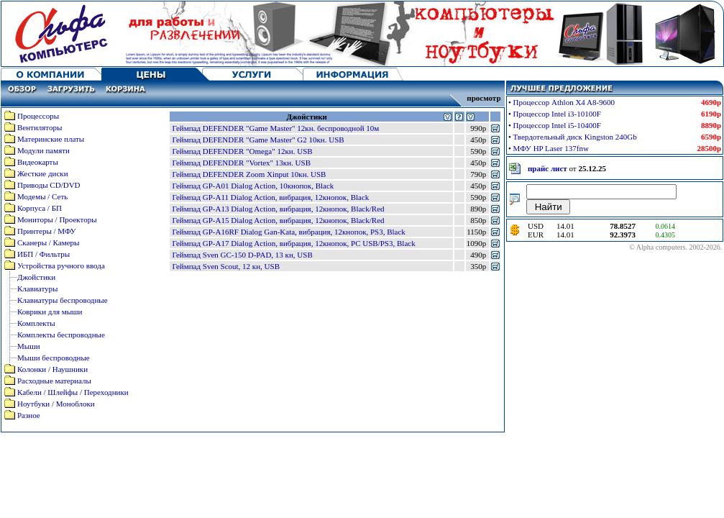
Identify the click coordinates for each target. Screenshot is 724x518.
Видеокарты (37, 162)
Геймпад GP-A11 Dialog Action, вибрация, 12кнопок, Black (270, 197)
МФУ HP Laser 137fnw (551, 148)
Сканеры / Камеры (48, 242)
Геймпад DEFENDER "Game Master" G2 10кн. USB (258, 139)
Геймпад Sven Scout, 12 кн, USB (226, 266)
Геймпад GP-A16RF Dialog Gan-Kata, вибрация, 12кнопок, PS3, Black (288, 231)
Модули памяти (43, 150)
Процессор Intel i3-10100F (557, 113)
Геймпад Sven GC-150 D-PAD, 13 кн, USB (242, 254)
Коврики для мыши (49, 311)
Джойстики (36, 277)
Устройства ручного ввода (61, 265)
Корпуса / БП (39, 208)
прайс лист (547, 168)
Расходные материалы (54, 380)
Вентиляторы (39, 127)
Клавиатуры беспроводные (62, 300)
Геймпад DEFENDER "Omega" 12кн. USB (242, 151)
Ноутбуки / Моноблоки (56, 403)
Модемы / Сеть (42, 196)
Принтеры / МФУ (46, 231)
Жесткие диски (42, 173)
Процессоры (38, 116)
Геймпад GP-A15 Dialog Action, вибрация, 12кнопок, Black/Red (278, 220)
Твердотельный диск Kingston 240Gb (575, 136)
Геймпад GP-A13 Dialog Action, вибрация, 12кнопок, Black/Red (278, 208)
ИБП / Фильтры (43, 254)
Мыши (28, 346)
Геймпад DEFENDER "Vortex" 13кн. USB (241, 162)
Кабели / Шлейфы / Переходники (73, 392)
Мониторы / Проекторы (57, 219)
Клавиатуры (37, 288)
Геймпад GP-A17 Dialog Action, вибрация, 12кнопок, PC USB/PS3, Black (293, 243)
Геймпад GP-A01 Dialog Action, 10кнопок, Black (253, 185)
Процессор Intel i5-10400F (557, 125)
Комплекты (36, 323)
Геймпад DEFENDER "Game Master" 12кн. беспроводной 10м (275, 128)
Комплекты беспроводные (61, 334)
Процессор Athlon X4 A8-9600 (564, 102)
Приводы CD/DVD (49, 185)
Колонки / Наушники (52, 369)
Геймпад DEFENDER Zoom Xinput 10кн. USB (249, 174)
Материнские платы (50, 139)
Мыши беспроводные (53, 357)
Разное (28, 415)
